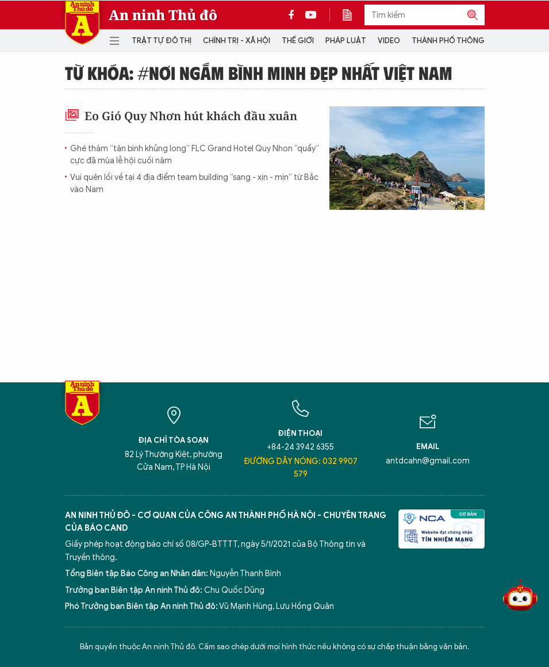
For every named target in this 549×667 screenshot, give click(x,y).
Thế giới (298, 40)
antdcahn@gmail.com (428, 461)
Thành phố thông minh (458, 40)
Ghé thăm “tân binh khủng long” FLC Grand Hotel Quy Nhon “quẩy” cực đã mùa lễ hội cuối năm (194, 155)
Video (389, 40)
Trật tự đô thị (161, 40)
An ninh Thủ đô (163, 15)
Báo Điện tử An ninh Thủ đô (82, 23)
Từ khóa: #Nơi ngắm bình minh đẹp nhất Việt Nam (258, 72)
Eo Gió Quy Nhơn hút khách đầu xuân (181, 116)
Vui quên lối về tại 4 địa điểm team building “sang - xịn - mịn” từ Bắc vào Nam (194, 183)
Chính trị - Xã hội (236, 40)
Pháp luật (345, 40)
